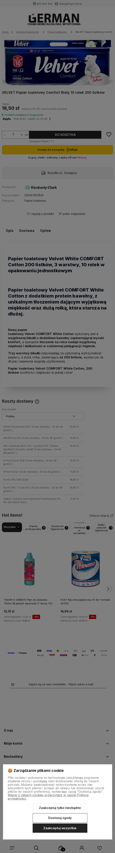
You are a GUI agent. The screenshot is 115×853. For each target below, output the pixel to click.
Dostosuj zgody (60, 818)
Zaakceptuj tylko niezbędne (60, 808)
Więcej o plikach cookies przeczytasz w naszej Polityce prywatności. (48, 796)
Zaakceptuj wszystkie (59, 828)
